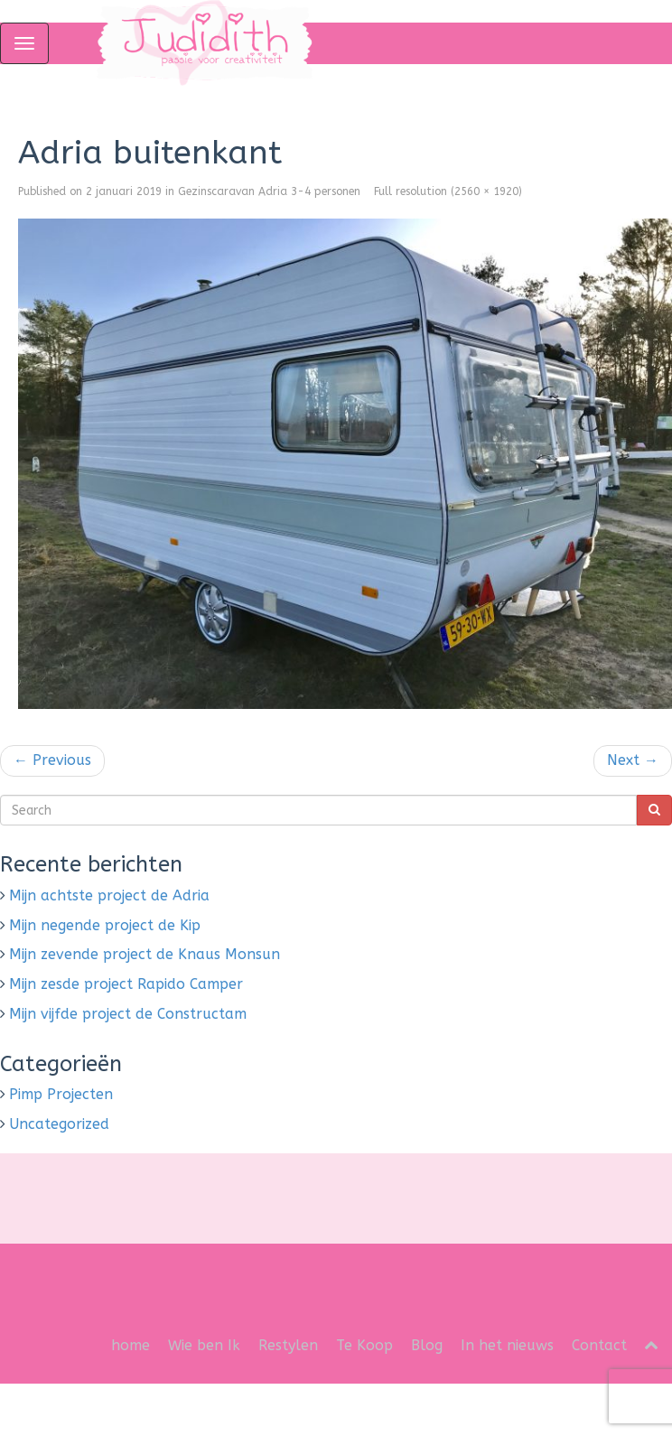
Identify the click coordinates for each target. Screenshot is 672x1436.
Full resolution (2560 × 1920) (448, 191)
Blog (427, 1345)
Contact (599, 1345)
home (130, 1345)
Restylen (288, 1345)
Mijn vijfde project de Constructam (128, 1013)
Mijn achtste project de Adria (109, 895)
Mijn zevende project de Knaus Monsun (144, 954)
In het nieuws (507, 1345)
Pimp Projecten (61, 1094)
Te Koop (364, 1345)
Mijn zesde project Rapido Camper (126, 984)
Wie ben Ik (204, 1345)
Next (632, 760)
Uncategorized (59, 1124)
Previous (52, 760)
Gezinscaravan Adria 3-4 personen (269, 191)
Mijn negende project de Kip (105, 925)
